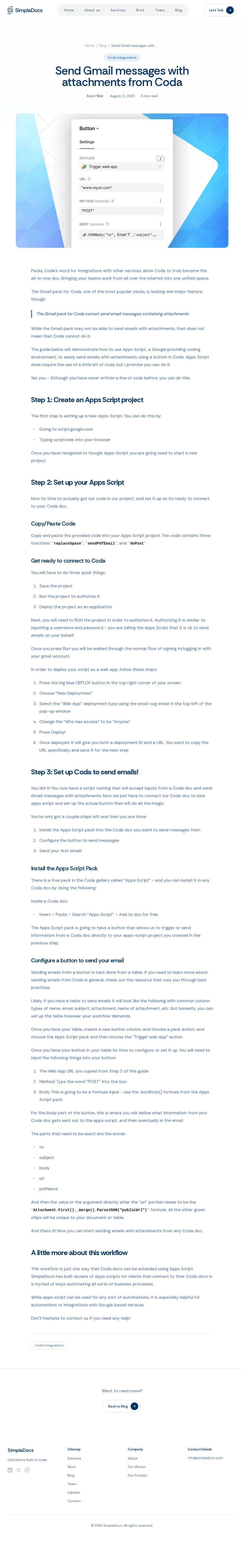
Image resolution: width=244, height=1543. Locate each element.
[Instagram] (27, 1470)
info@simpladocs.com (205, 1458)
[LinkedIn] (10, 1470)
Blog (178, 10)
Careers (74, 1492)
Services (117, 10)
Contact (74, 1501)
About (133, 1458)
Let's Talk (221, 10)
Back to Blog (123, 1406)
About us (92, 10)
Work (140, 10)
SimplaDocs (21, 1450)
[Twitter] (18, 1470)
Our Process (137, 1475)
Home (69, 10)
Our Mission (137, 1467)
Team (160, 10)
